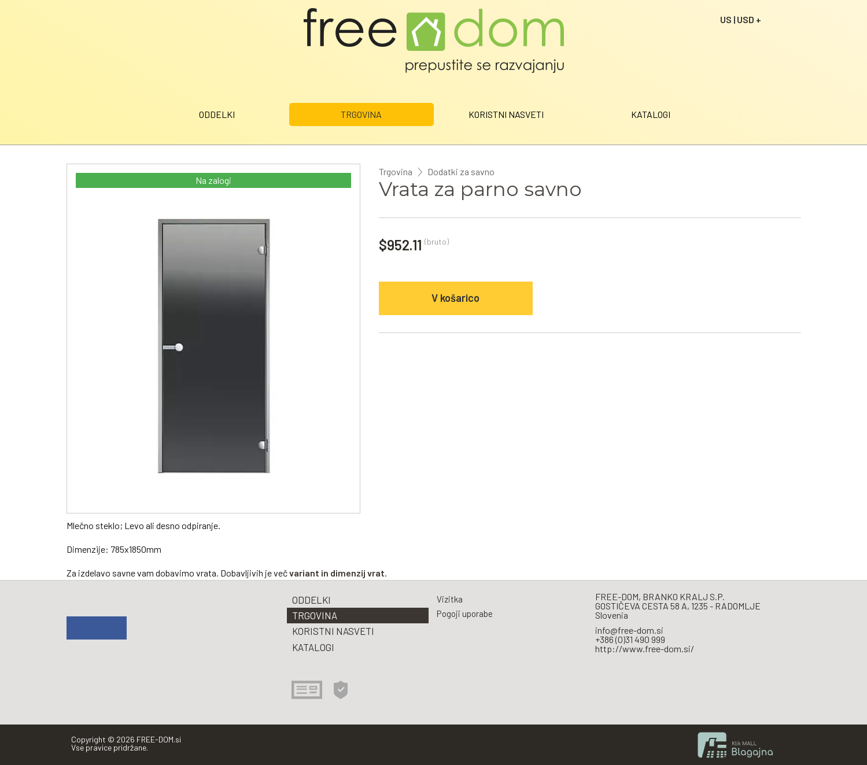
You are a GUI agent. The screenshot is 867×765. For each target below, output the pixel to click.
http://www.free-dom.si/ (644, 648)
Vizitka (450, 599)
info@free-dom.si (629, 629)
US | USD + (740, 19)
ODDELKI (217, 114)
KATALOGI (650, 114)
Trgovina (395, 171)
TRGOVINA (361, 114)
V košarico (455, 297)
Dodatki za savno (461, 171)
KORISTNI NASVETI (506, 114)
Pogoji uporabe (465, 613)
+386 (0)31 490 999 (630, 639)
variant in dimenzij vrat (337, 572)
